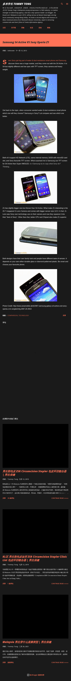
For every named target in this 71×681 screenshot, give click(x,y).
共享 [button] (64, 315)
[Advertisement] (35, 396)
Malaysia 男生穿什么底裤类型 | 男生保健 (27, 642)
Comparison (13, 315)
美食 (22, 28)
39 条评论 (11, 498)
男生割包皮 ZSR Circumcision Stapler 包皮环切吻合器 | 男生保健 (34, 472)
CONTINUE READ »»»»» (59, 498)
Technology (24, 315)
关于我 (13, 28)
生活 (31, 28)
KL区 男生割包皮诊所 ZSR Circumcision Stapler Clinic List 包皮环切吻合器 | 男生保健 (35, 558)
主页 (4, 28)
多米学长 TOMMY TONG (17, 4)
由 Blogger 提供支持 (35, 675)
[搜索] (62, 4)
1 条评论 (10, 584)
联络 (48, 28)
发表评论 (11, 662)
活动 (40, 28)
